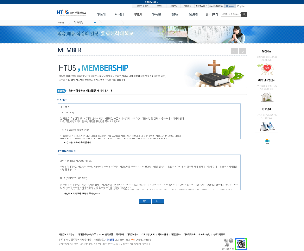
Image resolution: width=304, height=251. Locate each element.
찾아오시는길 (204, 235)
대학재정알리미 (148, 235)
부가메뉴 (78, 22)
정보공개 (120, 235)
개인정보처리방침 (66, 235)
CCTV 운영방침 (106, 235)
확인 (145, 201)
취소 (158, 201)
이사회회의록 (189, 235)
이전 (234, 51)
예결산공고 (176, 235)
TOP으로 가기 (267, 141)
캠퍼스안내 (163, 235)
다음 (242, 51)
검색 (244, 14)
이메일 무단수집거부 (87, 235)
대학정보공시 (132, 235)
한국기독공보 (219, 235)
